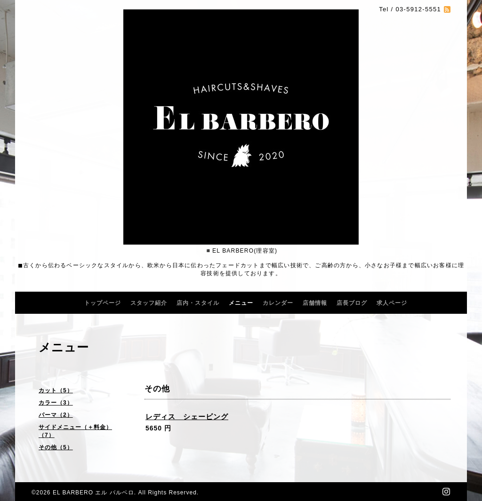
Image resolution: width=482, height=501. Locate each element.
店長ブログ (352, 303)
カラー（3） (56, 402)
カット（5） (56, 390)
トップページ (102, 303)
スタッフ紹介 (148, 303)
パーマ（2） (56, 415)
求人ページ (392, 303)
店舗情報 (315, 303)
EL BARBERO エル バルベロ (93, 492)
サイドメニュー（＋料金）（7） (75, 431)
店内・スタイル (198, 303)
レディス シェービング (186, 417)
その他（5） (56, 447)
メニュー (241, 303)
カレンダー (278, 303)
